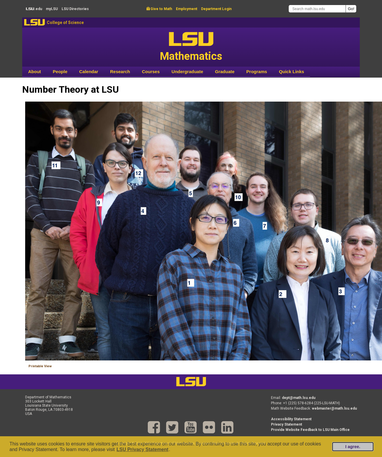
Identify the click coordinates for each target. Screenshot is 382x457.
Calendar (88, 71)
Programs (256, 71)
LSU (34, 22)
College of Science (65, 22)
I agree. (352, 446)
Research (120, 71)
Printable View (40, 366)
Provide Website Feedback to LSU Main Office (310, 430)
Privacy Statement (286, 424)
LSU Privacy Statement (142, 449)
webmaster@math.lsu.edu (334, 408)
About (34, 71)
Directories (75, 9)
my (52, 9)
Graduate (225, 71)
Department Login (216, 9)
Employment (186, 9)
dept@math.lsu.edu (298, 398)
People (60, 71)
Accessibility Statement (291, 419)
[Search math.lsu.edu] (317, 8)
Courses (151, 71)
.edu (34, 9)
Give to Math (159, 9)
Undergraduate (187, 71)
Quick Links (291, 71)
